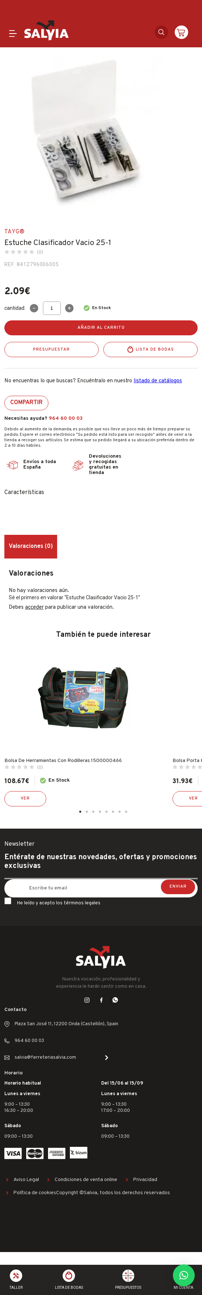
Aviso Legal (26, 1180)
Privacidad (145, 1180)
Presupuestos (128, 1288)
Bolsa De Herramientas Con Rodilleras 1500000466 (63, 761)
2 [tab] (87, 812)
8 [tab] (126, 812)
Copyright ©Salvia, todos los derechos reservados (113, 1193)
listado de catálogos (158, 381)
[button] (184, 1275)
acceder (34, 607)
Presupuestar (51, 349)
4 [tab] (100, 812)
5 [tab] (106, 812)
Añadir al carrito (101, 327)
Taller (16, 1288)
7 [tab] (119, 812)
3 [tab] (93, 812)
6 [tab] (113, 812)
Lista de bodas (155, 349)
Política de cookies (34, 1193)
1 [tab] (80, 812)
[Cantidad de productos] (52, 308)
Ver (25, 798)
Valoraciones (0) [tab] (31, 546)
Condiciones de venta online (86, 1180)
